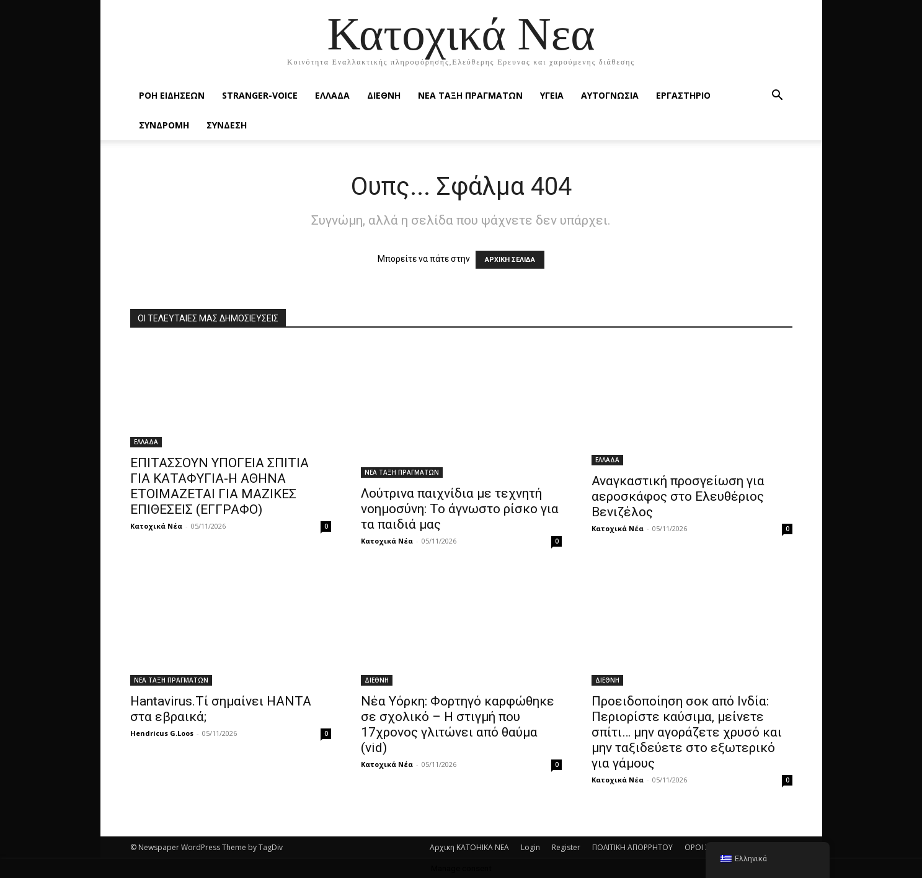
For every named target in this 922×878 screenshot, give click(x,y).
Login (530, 847)
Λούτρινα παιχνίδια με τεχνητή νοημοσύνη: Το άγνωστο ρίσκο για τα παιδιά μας (460, 509)
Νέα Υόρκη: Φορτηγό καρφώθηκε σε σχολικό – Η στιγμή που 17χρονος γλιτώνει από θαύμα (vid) (457, 724)
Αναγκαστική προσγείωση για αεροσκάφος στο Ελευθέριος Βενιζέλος (678, 496)
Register (566, 847)
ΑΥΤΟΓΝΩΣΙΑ (610, 95)
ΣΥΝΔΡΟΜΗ (164, 125)
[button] (777, 96)
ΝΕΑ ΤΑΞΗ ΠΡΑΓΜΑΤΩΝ (470, 95)
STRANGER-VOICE (260, 95)
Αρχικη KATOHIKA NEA (469, 847)
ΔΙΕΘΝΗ (384, 95)
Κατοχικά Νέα (156, 526)
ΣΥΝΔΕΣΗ (226, 125)
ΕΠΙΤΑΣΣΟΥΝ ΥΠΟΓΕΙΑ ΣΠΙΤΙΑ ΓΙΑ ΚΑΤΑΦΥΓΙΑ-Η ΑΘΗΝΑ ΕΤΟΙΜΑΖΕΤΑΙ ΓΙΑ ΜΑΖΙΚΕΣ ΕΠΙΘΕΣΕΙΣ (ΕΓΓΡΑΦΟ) (219, 486)
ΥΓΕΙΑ (552, 95)
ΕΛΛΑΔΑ (332, 95)
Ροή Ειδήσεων (172, 95)
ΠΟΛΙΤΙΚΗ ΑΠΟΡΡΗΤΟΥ (632, 847)
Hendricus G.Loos (161, 733)
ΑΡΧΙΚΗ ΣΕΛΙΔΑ (510, 260)
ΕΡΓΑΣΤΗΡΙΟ (683, 95)
